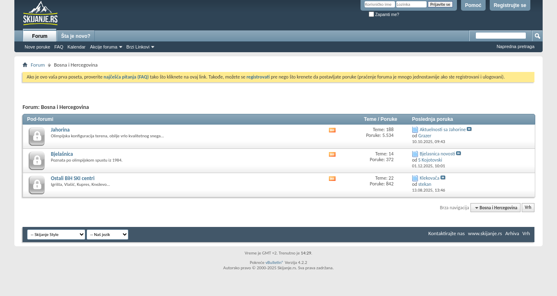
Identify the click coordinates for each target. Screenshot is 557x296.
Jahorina (60, 130)
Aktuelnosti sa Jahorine (443, 129)
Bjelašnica (62, 154)
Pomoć (473, 5)
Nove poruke (37, 46)
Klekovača (429, 178)
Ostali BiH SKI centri (72, 178)
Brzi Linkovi (137, 46)
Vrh (528, 207)
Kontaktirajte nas (446, 233)
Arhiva (512, 233)
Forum (39, 36)
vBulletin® (274, 262)
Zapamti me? (384, 14)
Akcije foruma (103, 46)
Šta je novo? (75, 36)
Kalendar (76, 46)
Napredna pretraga (515, 46)
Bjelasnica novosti (437, 154)
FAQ (58, 46)
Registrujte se (510, 5)
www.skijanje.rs (485, 233)
